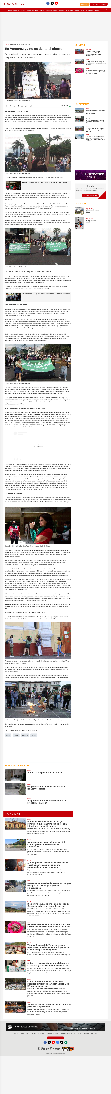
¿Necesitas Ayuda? (55, 1038)
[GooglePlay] (65, 1042)
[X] (52, 3)
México (23, 10)
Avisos (90, 10)
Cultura (61, 10)
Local (10, 10)
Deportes (84, 10)
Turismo (77, 10)
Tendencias (69, 10)
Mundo (29, 10)
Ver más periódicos (99, 4)
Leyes (8, 735)
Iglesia (16, 735)
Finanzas (35, 10)
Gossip (55, 10)
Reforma (25, 735)
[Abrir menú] (4, 10)
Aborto (34, 735)
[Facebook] (48, 3)
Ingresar (84, 4)
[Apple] (61, 1042)
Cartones (49, 10)
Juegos (96, 10)
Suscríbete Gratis (90, 196)
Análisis (41, 10)
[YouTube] (56, 3)
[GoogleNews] (57, 1042)
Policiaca (16, 10)
